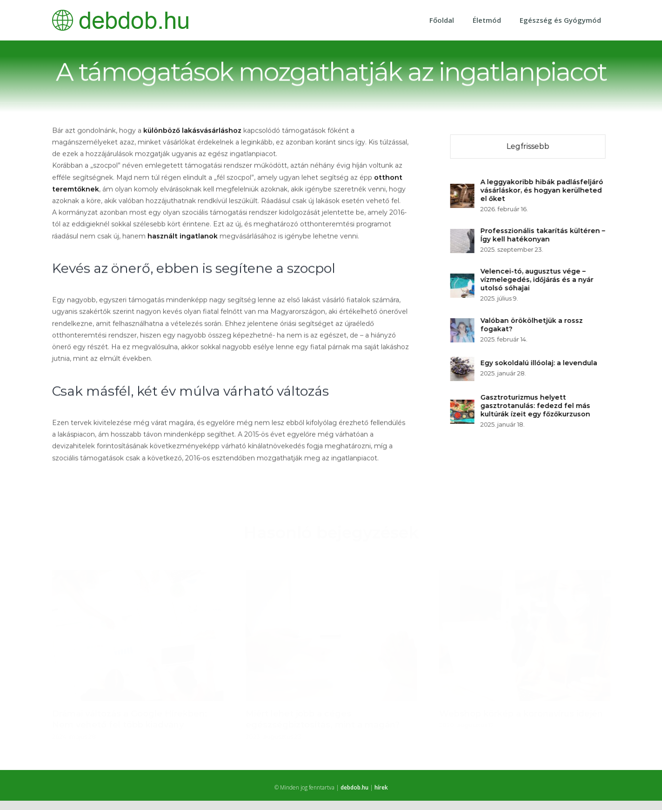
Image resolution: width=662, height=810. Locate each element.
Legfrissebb (529, 145)
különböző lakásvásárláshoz (192, 131)
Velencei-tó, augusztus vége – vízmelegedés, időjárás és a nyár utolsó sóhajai (538, 279)
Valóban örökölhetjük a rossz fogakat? (532, 324)
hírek (381, 787)
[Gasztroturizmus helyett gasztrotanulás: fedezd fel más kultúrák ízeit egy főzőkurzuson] (463, 405)
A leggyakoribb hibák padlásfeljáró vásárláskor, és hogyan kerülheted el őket (542, 189)
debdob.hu (354, 787)
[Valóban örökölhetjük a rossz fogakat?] (463, 323)
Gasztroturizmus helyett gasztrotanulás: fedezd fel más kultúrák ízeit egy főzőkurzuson (536, 405)
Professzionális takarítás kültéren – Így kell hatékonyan (543, 234)
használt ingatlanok (182, 236)
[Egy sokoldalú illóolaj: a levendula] (463, 362)
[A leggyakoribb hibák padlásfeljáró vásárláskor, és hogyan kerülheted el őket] (463, 189)
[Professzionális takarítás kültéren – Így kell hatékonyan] (463, 234)
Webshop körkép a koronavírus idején (521, 709)
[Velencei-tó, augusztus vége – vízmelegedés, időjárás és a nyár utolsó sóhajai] (463, 278)
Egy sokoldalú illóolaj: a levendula (539, 362)
